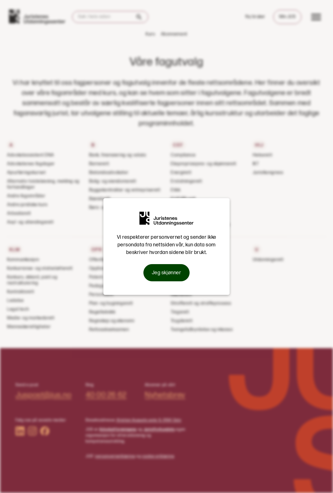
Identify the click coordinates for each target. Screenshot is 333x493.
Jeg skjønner (166, 273)
